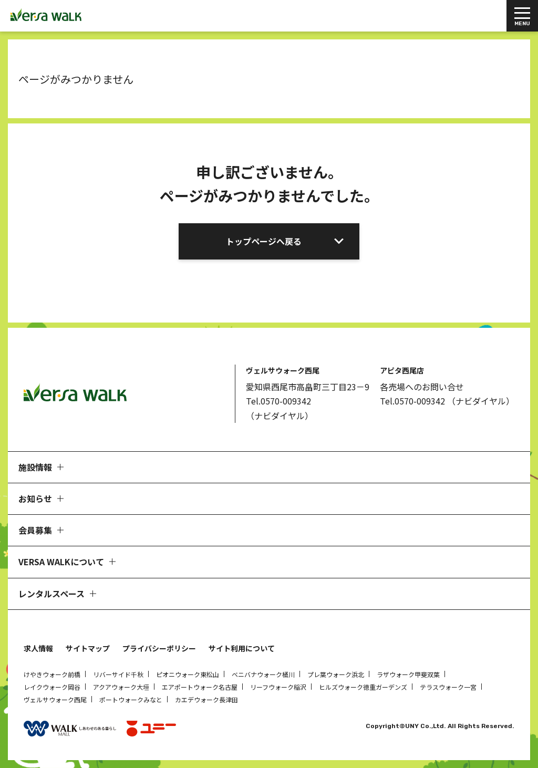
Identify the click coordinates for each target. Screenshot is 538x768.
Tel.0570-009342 (278, 401)
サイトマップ (88, 648)
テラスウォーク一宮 (448, 686)
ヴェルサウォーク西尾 (55, 699)
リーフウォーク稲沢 (278, 686)
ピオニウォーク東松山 (187, 674)
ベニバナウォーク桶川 (263, 674)
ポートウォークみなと (130, 699)
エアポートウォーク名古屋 (199, 686)
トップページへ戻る (264, 241)
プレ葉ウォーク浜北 (335, 674)
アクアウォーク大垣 (121, 686)
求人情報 (38, 648)
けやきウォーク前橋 (52, 674)
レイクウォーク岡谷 (52, 686)
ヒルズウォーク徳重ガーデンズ (363, 686)
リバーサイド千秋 (118, 674)
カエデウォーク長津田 (206, 699)
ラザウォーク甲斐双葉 (408, 674)
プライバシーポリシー (159, 648)
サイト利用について (242, 648)
